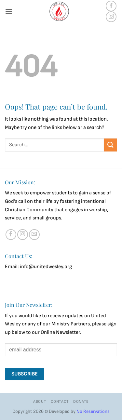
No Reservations (93, 411)
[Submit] (110, 144)
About (39, 401)
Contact (60, 401)
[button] (9, 11)
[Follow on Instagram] (111, 16)
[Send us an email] (34, 234)
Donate (81, 401)
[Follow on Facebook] (111, 6)
